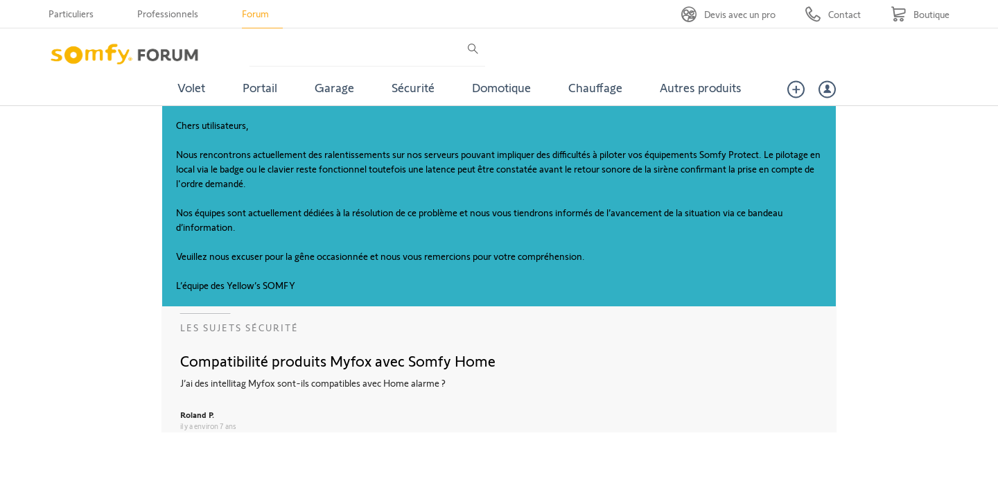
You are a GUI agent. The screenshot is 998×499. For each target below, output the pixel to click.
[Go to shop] (920, 14)
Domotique (501, 87)
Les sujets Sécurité (239, 327)
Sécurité (413, 87)
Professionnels (167, 13)
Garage (334, 87)
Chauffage (595, 87)
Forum (255, 13)
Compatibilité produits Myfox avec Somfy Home (338, 360)
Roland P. (197, 414)
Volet (191, 87)
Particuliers (71, 13)
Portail (260, 87)
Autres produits (701, 87)
